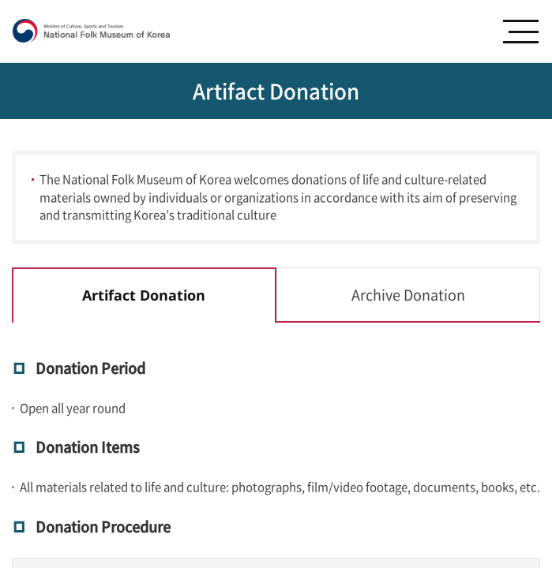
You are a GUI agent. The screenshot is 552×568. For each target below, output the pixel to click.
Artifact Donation (143, 295)
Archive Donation (408, 294)
